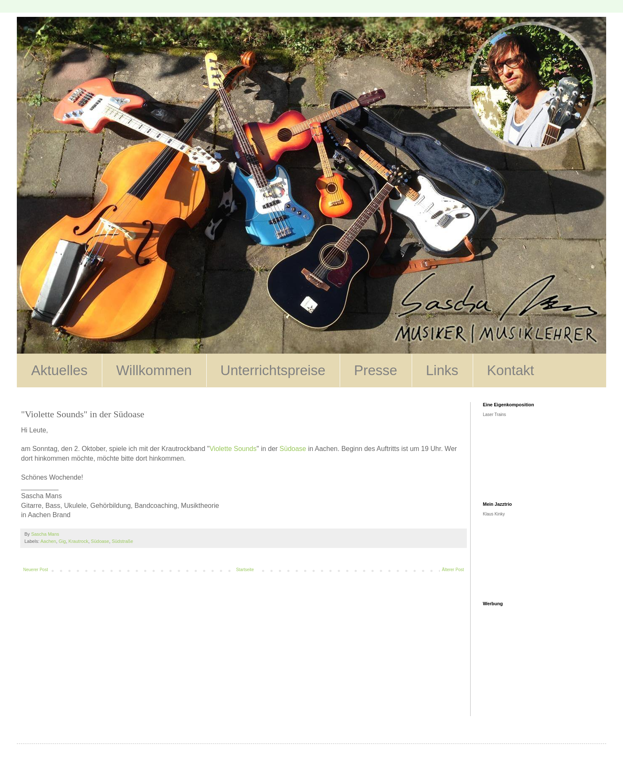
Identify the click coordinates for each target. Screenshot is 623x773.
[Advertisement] (538, 663)
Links (442, 370)
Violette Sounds (233, 448)
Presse (375, 370)
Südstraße (122, 541)
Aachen (48, 541)
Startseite (245, 569)
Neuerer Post (35, 569)
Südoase (293, 448)
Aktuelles (59, 370)
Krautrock (78, 541)
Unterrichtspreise (273, 370)
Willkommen (154, 370)
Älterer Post (453, 569)
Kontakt (510, 370)
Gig (62, 541)
